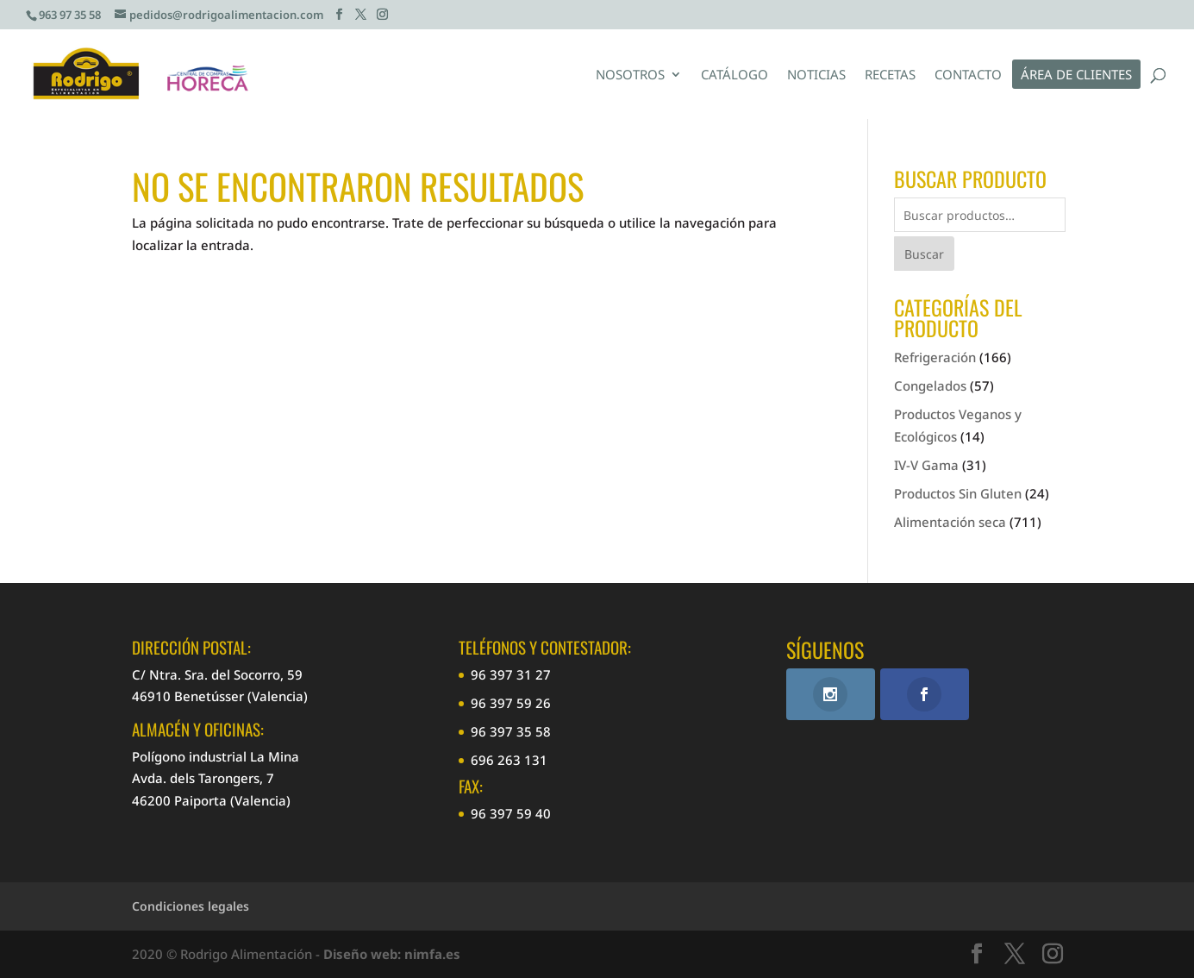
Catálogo (734, 75)
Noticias (816, 75)
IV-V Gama (926, 464)
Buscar (924, 254)
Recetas (890, 75)
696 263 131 (509, 759)
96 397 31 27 (511, 674)
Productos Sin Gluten (958, 493)
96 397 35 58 (511, 731)
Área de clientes (1076, 75)
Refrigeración (935, 357)
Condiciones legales (190, 906)
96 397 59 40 (511, 813)
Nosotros (630, 75)
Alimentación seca (950, 521)
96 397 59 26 (511, 703)
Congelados (930, 385)
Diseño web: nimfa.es (391, 953)
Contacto (968, 75)
